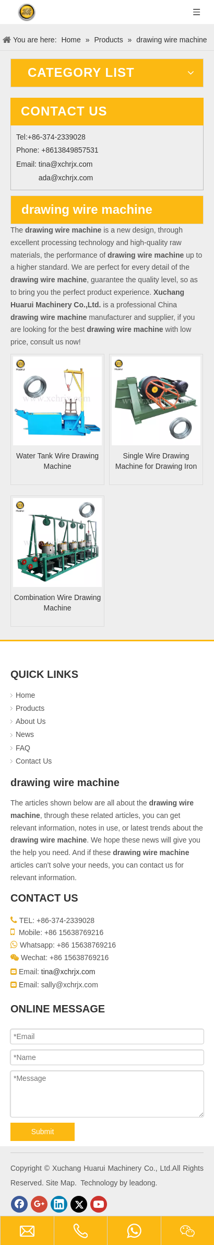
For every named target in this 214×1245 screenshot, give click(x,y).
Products (30, 708)
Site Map (60, 1183)
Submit (42, 1131)
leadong (142, 1183)
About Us (31, 721)
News (25, 734)
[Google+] (39, 1204)
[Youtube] (98, 1204)
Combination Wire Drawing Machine (57, 602)
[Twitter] (78, 1204)
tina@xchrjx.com (66, 164)
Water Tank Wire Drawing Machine (57, 461)
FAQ (23, 748)
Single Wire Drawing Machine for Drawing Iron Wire (156, 461)
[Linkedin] (59, 1204)
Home (25, 695)
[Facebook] (19, 1204)
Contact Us (34, 761)
